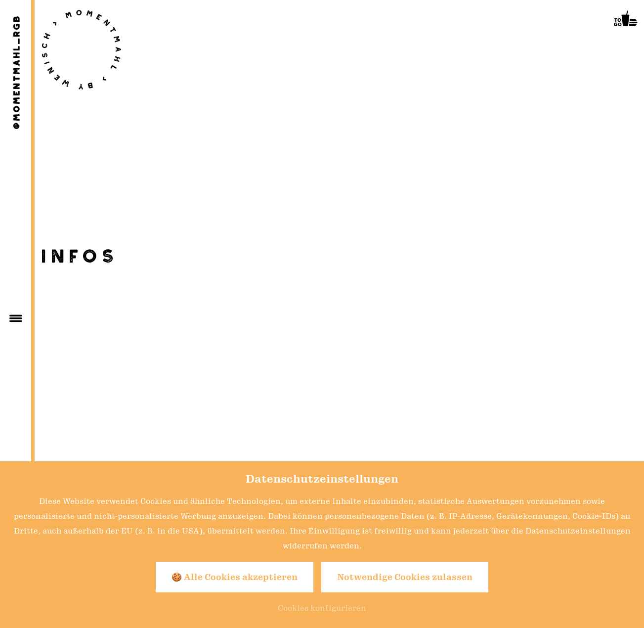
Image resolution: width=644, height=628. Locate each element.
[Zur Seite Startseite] (81, 50)
